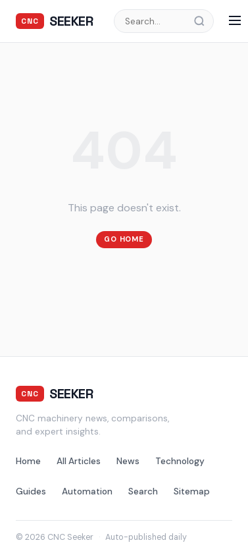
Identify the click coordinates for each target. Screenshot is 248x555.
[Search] (203, 21)
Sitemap (192, 491)
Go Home (124, 239)
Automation (87, 491)
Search (143, 491)
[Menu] (235, 21)
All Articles (79, 461)
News (127, 461)
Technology (180, 461)
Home (28, 461)
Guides (31, 491)
